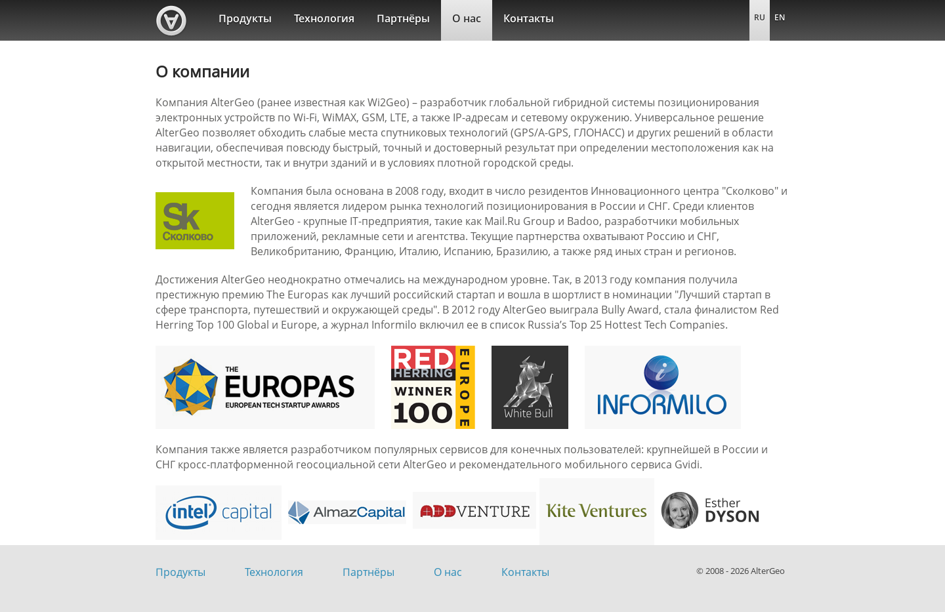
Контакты (528, 18)
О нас (466, 18)
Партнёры (403, 18)
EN (779, 17)
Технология (324, 18)
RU (759, 17)
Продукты (245, 18)
